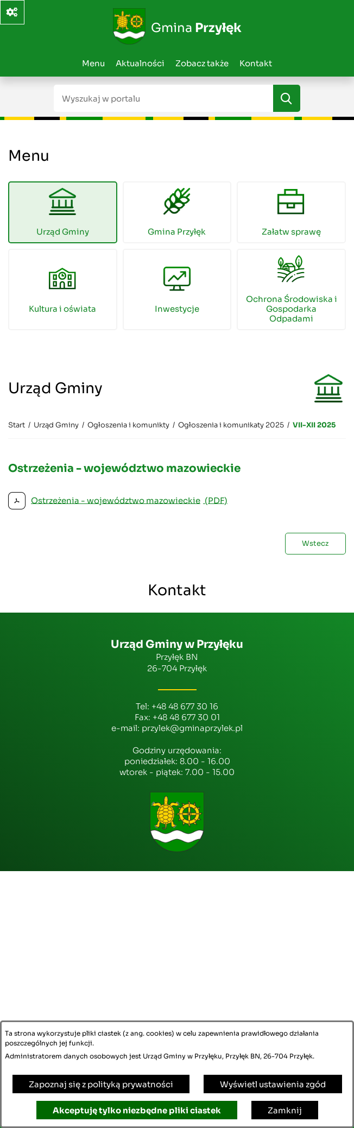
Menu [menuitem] (93, 63)
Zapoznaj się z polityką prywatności (101, 1084)
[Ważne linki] (12, 12)
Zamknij (285, 1110)
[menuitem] (62, 212)
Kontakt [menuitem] (255, 63)
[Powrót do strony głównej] (16, 425)
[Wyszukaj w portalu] (163, 98)
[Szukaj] (286, 98)
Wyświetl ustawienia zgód (273, 1084)
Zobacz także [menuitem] (202, 63)
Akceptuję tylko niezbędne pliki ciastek (137, 1110)
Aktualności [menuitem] (140, 63)
